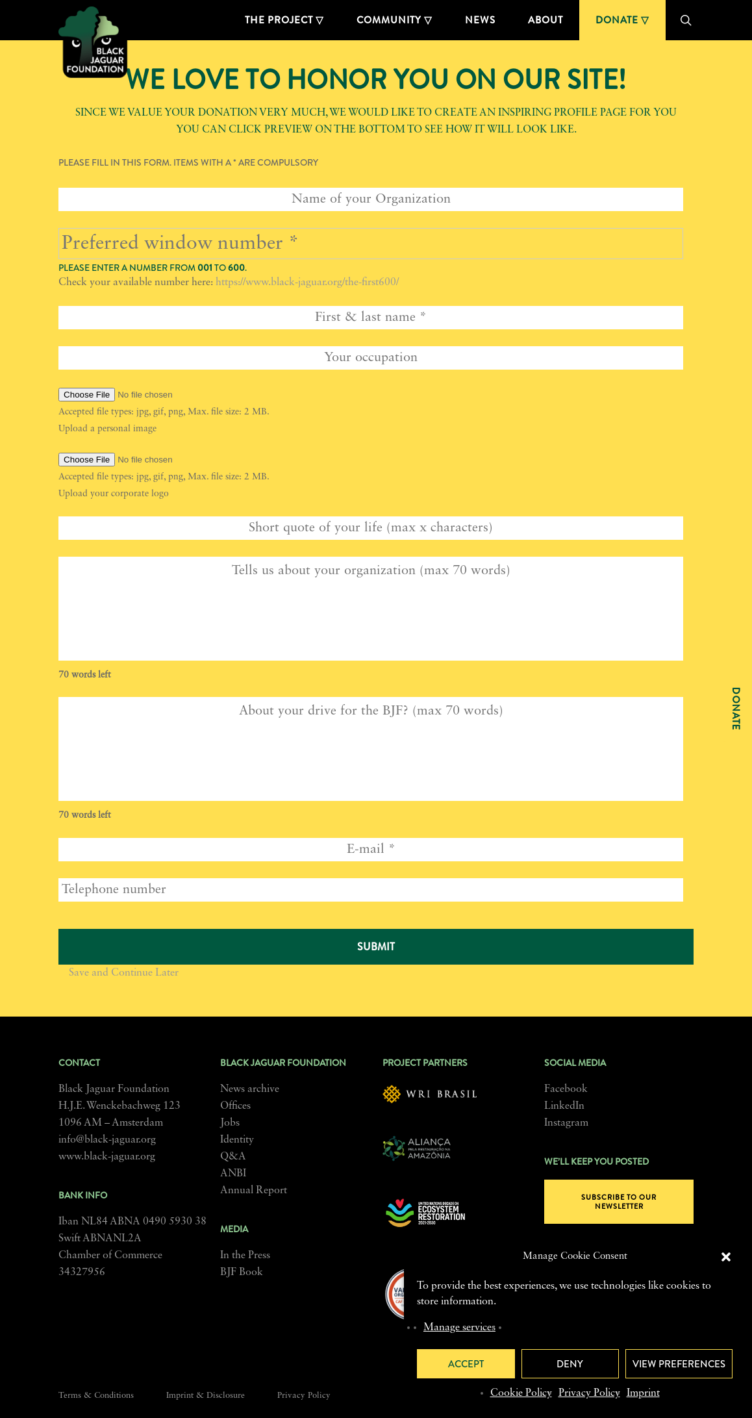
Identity (237, 1140)
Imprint (643, 1393)
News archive (249, 1089)
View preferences (679, 1364)
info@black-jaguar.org (107, 1140)
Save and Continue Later (124, 973)
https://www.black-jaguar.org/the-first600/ (307, 282)
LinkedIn (564, 1106)
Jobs (230, 1123)
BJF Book (241, 1272)
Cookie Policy (521, 1393)
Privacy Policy (589, 1393)
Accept (466, 1364)
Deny (570, 1364)
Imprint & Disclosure (205, 1395)
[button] (726, 1256)
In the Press (245, 1255)
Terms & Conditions (96, 1395)
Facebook (566, 1089)
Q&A (233, 1157)
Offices (235, 1106)
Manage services (459, 1328)
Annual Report (253, 1190)
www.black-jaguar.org (106, 1157)
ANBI (233, 1174)
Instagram (566, 1123)
